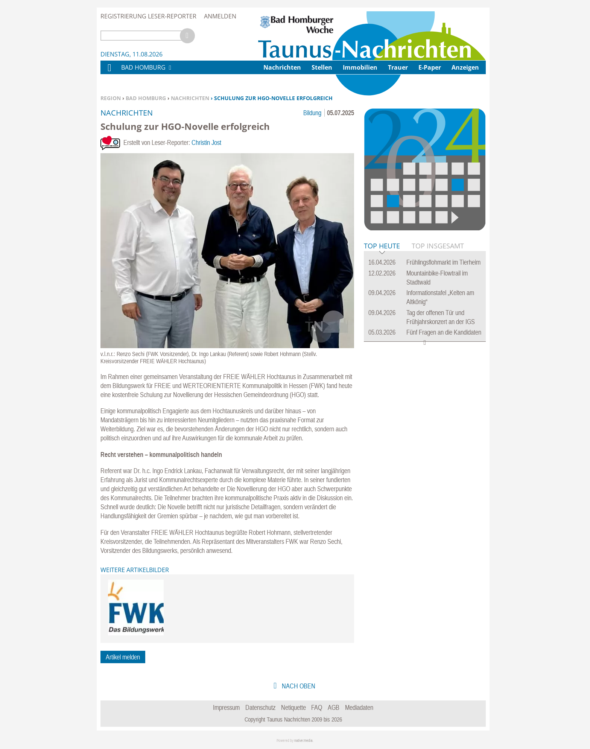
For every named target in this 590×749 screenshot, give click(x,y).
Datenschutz (260, 707)
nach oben (297, 686)
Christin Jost (206, 142)
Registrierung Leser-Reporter (148, 16)
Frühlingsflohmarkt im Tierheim (443, 262)
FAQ (316, 707)
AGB (333, 707)
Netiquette (293, 707)
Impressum (226, 707)
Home (109, 72)
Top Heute (382, 246)
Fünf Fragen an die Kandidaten (443, 332)
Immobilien (360, 67)
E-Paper (429, 67)
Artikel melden (123, 657)
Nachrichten (190, 98)
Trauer (398, 67)
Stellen (322, 67)
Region (110, 98)
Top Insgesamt (438, 245)
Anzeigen (465, 67)
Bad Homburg (146, 98)
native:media (303, 740)
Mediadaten (359, 707)
